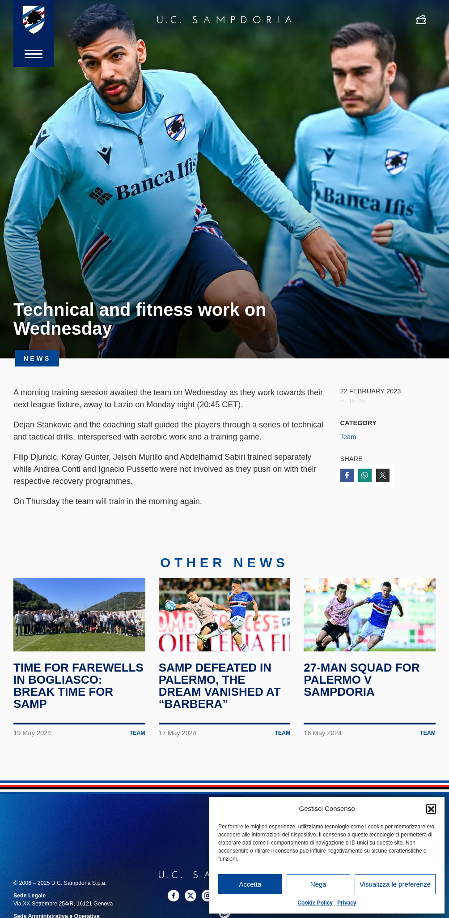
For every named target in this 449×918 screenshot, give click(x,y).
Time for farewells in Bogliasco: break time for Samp (78, 686)
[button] (431, 808)
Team (348, 436)
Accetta (250, 884)
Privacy (346, 903)
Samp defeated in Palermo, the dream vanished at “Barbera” (220, 686)
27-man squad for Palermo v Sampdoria (362, 680)
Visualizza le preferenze (395, 884)
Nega (318, 884)
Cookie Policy (315, 903)
